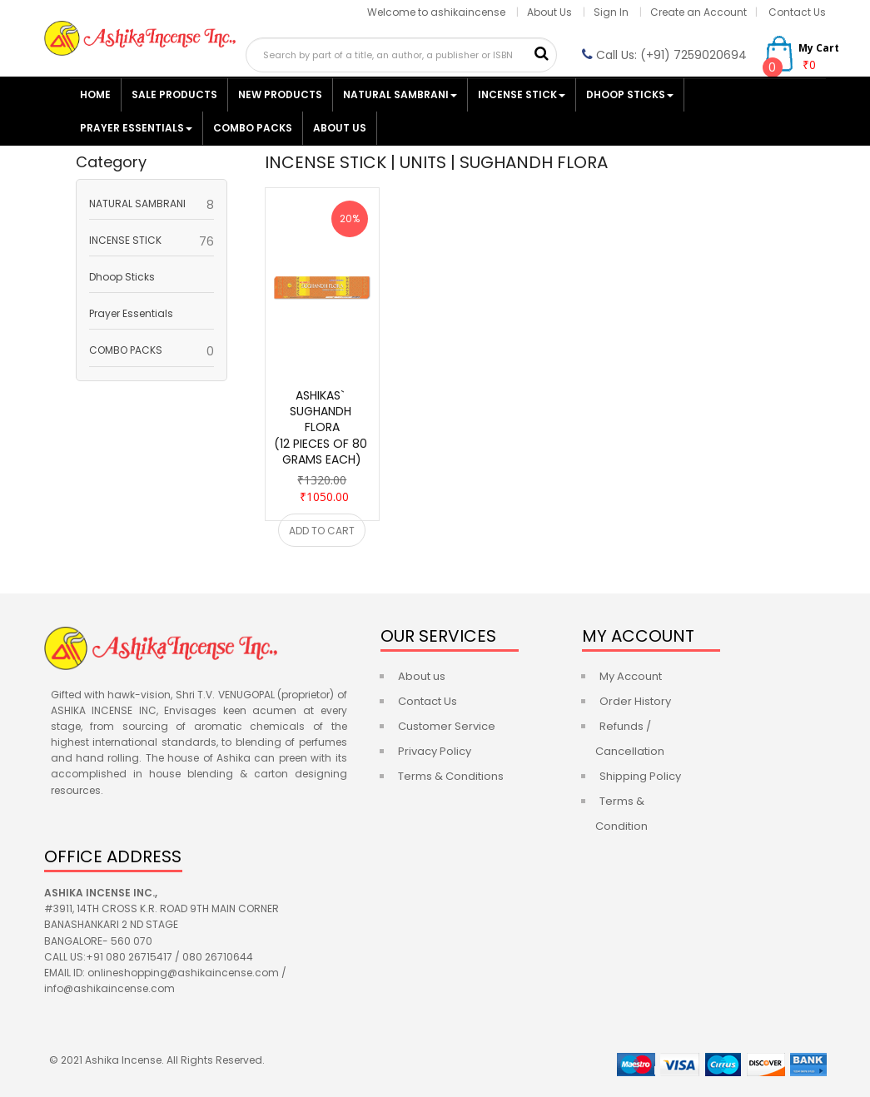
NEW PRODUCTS (280, 94)
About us (421, 676)
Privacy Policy (434, 751)
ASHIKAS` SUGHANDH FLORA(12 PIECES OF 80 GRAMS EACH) (322, 427)
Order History (635, 701)
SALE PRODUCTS (174, 94)
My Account (630, 676)
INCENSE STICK (521, 94)
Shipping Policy (640, 776)
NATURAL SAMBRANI (400, 94)
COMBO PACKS (252, 128)
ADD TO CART (322, 531)
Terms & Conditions (451, 776)
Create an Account (698, 12)
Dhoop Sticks (630, 94)
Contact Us (797, 12)
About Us (549, 12)
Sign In (612, 12)
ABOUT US (339, 128)
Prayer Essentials (136, 128)
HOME (95, 94)
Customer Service (446, 726)
